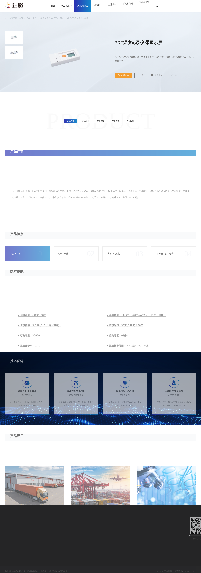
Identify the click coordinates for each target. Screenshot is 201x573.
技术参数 (100, 121)
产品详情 (87, 121)
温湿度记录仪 (57, 18)
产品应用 (113, 121)
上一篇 (142, 75)
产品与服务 (82, 5)
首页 (21, 18)
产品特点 (94, 121)
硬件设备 (44, 18)
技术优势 (107, 121)
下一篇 (176, 75)
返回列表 (161, 75)
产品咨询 (125, 75)
